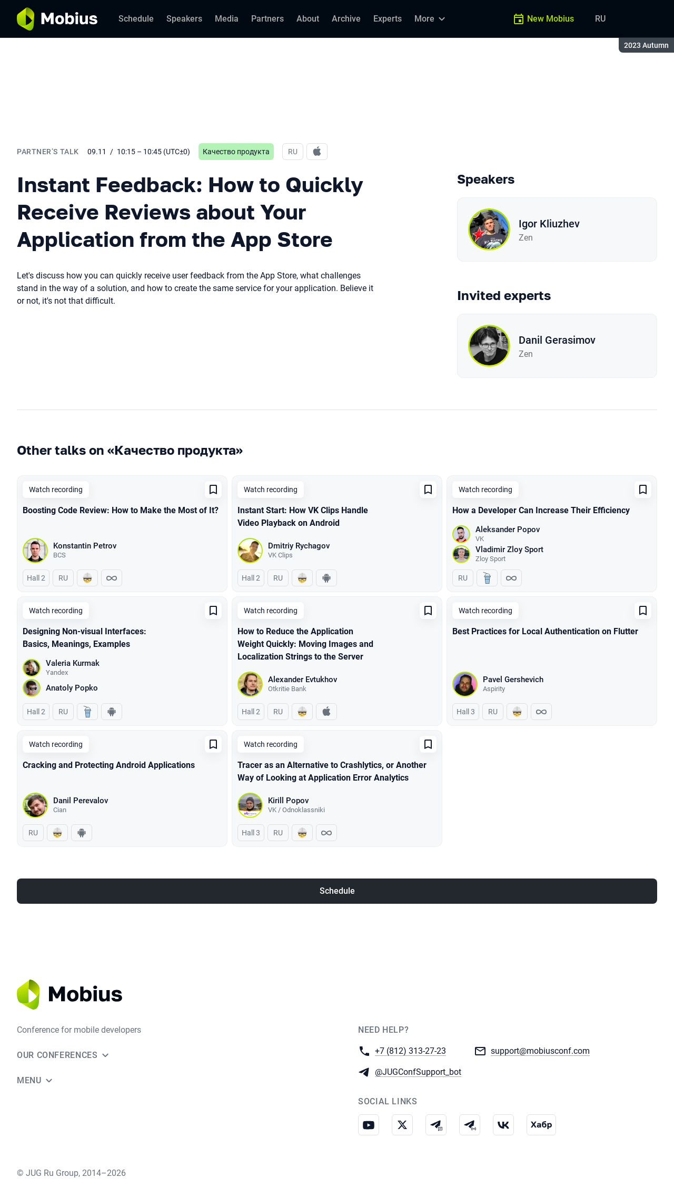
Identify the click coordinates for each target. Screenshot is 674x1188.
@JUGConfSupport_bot (418, 1071)
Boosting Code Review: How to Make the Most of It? (121, 510)
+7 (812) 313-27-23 (410, 1050)
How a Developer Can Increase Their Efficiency (541, 510)
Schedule (337, 891)
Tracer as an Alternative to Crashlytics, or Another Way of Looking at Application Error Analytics (332, 771)
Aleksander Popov (507, 529)
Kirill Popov (288, 800)
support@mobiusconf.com (540, 1050)
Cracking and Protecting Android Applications (109, 765)
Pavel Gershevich (513, 679)
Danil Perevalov (80, 800)
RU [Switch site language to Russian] (600, 19)
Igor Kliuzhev (549, 223)
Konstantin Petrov (84, 546)
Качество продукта (236, 151)
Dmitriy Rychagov (299, 546)
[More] (431, 18)
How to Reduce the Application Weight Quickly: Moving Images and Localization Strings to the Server (305, 644)
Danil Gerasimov (557, 340)
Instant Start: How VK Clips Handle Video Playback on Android (302, 516)
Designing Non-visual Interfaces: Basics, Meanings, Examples (84, 637)
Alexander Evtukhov (302, 679)
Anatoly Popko (72, 688)
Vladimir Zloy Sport (509, 549)
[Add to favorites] (213, 489)
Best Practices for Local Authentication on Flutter (545, 631)
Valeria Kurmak (73, 663)
